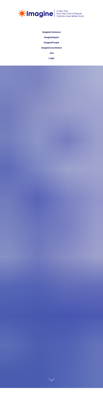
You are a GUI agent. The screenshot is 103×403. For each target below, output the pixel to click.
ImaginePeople (51, 42)
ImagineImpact (51, 37)
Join (51, 53)
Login (51, 58)
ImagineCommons (51, 32)
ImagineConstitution (51, 48)
